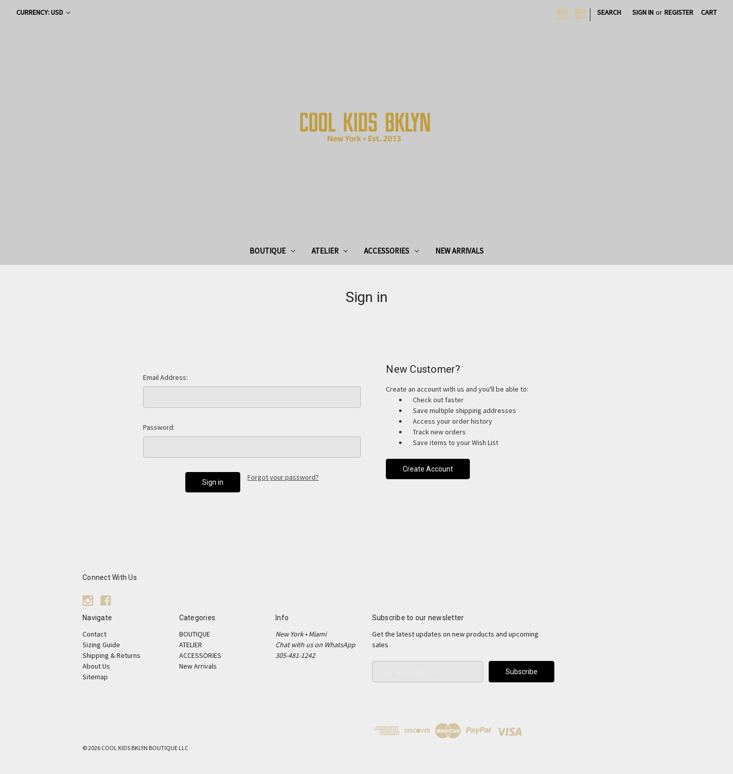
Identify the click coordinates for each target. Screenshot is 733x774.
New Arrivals (459, 251)
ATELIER (330, 251)
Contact (94, 634)
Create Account (428, 469)
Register (678, 12)
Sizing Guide (101, 644)
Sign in (643, 12)
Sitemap (95, 676)
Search (609, 12)
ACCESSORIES (391, 251)
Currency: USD (43, 12)
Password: (159, 427)
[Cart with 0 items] (708, 12)
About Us (96, 666)
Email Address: (165, 377)
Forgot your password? (283, 477)
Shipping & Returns (111, 655)
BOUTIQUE (272, 251)
